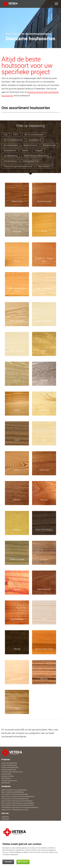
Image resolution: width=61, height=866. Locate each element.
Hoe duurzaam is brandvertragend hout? (15, 799)
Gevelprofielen (6, 774)
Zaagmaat (5, 817)
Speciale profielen (7, 776)
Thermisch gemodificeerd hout (11, 772)
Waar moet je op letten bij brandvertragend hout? (18, 796)
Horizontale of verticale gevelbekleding (14, 794)
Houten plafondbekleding (9, 767)
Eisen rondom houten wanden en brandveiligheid (17, 803)
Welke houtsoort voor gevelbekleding (14, 790)
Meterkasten (5, 783)
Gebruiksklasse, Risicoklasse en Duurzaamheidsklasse (19, 807)
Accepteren (23, 862)
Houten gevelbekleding (9, 763)
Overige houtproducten (9, 781)
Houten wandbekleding (9, 765)
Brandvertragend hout (8, 770)
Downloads (5, 819)
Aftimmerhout (6, 778)
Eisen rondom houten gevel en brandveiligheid (16, 801)
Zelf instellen (8, 862)
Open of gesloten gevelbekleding (12, 792)
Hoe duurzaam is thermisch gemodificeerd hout (17, 805)
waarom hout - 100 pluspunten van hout (14, 810)
